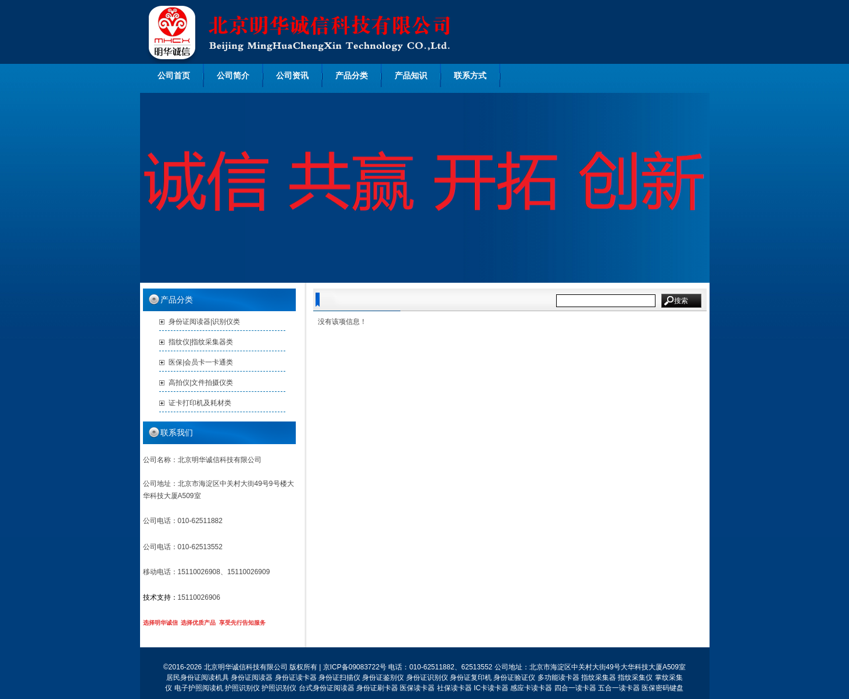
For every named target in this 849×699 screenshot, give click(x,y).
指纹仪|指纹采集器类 (201, 342)
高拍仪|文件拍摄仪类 (201, 383)
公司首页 (173, 75)
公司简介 (233, 75)
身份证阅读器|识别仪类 (204, 322)
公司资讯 (292, 75)
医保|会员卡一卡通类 (201, 362)
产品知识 (411, 75)
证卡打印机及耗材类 (200, 403)
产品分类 (351, 75)
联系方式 (470, 75)
